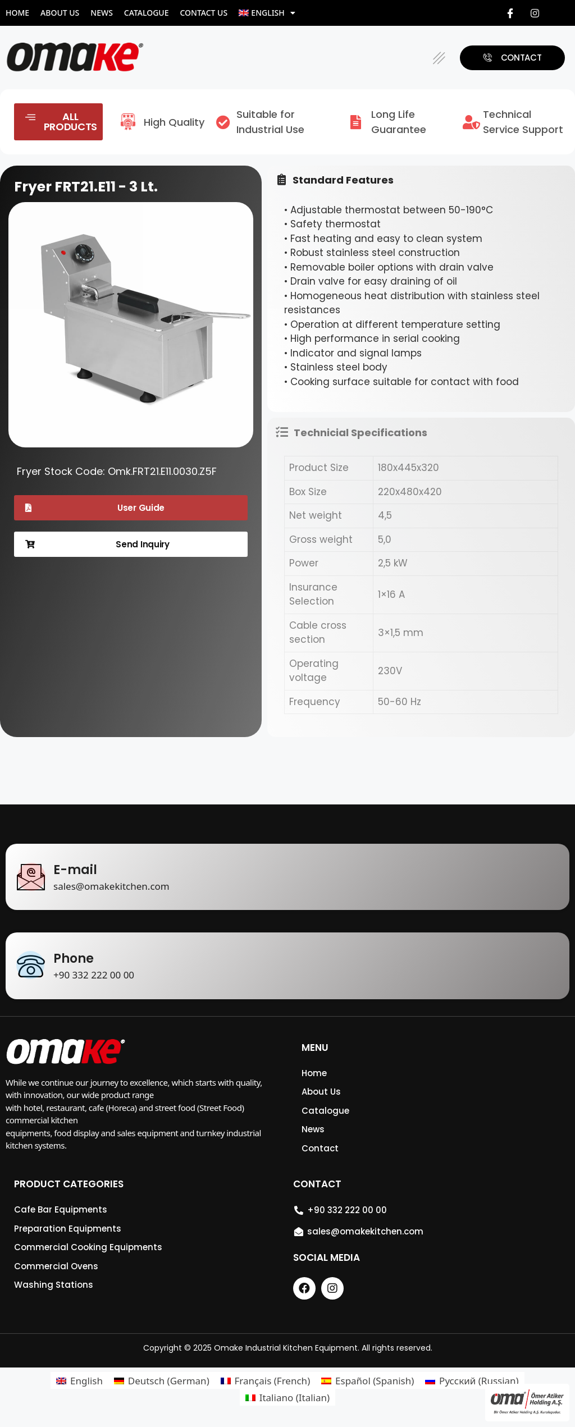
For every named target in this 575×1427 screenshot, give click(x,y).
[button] (439, 57)
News (101, 12)
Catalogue (146, 12)
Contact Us (203, 12)
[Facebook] (509, 12)
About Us (59, 12)
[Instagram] (535, 12)
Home (17, 12)
